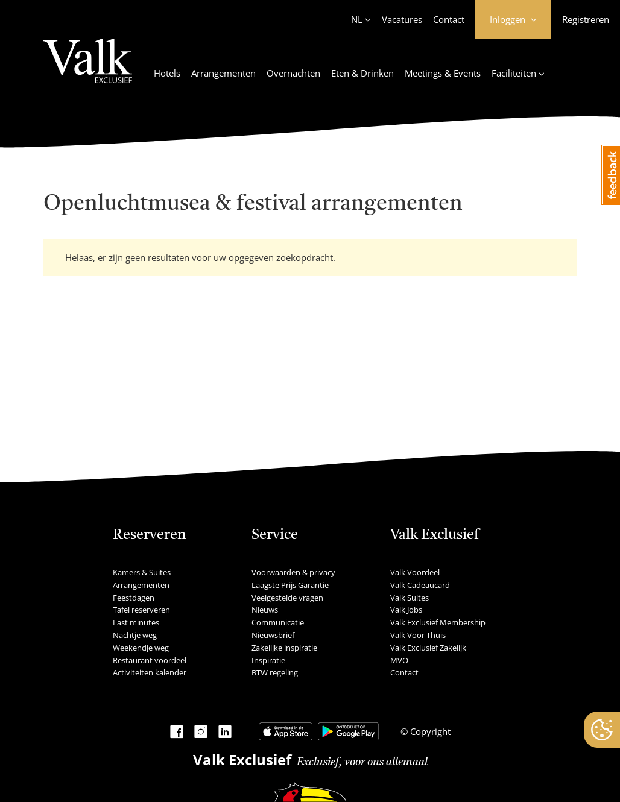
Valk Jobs (406, 609)
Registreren (585, 19)
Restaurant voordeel (149, 660)
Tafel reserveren (141, 609)
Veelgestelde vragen (287, 597)
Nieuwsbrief (272, 635)
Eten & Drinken (362, 73)
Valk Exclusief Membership (438, 622)
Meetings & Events (443, 73)
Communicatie (277, 622)
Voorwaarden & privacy (293, 572)
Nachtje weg (135, 635)
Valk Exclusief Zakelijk (428, 647)
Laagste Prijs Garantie (290, 584)
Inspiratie (268, 660)
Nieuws (264, 609)
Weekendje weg (141, 647)
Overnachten (293, 73)
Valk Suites (409, 597)
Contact (448, 19)
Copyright (429, 731)
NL (356, 19)
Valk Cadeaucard (420, 584)
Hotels (167, 73)
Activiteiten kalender (149, 672)
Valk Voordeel (415, 572)
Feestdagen (133, 597)
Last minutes (136, 622)
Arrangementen (223, 73)
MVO (399, 660)
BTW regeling (274, 672)
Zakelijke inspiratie (284, 647)
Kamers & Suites (142, 572)
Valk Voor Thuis (418, 635)
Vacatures (402, 19)
